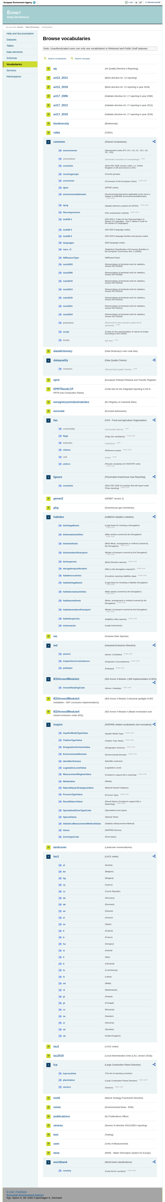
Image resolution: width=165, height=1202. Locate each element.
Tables (10, 45)
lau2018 (58, 1055)
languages (68, 242)
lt (63, 963)
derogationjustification (75, 568)
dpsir (65, 187)
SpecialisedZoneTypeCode (77, 810)
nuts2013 (67, 289)
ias (55, 636)
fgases (57, 476)
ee (64, 911)
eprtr (56, 379)
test (55, 1134)
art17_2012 (60, 105)
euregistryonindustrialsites (71, 402)
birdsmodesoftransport (75, 552)
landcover (60, 847)
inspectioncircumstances (76, 661)
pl (64, 996)
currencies (68, 180)
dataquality (60, 360)
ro (64, 1009)
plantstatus (69, 1080)
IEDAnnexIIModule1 (66, 678)
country (67, 1170)
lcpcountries (69, 1073)
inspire (57, 724)
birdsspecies (69, 561)
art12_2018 (60, 87)
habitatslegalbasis (72, 582)
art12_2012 (60, 77)
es (64, 924)
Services (11, 70)
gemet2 (58, 498)
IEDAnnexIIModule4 (66, 711)
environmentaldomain (74, 194)
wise (56, 1152)
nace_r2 (67, 249)
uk (64, 1036)
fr (63, 937)
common (59, 141)
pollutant (67, 668)
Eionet (20, 27)
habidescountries (72, 575)
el (64, 917)
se (64, 1016)
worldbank (60, 1162)
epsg (65, 205)
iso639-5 (67, 236)
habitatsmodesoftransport (77, 609)
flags (65, 436)
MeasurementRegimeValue (77, 774)
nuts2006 (67, 272)
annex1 (67, 654)
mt (64, 983)
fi (63, 931)
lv (64, 976)
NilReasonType (71, 257)
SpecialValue (69, 817)
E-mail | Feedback (17, 1191)
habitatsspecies (71, 618)
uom (56, 1143)
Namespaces (13, 76)
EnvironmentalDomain (75, 754)
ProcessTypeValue (72, 794)
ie (64, 950)
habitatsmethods (72, 600)
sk (64, 1029)
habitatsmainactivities (74, 591)
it (63, 957)
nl (64, 990)
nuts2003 (67, 264)
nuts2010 (67, 281)
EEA (21, 2)
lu (64, 970)
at (64, 865)
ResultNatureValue (73, 801)
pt (64, 1003)
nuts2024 (67, 314)
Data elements (14, 52)
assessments (70, 150)
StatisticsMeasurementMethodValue (82, 823)
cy (64, 885)
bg (64, 878)
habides (58, 516)
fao (55, 420)
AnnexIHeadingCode (74, 687)
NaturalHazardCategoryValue (78, 787)
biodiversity (61, 123)
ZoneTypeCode (71, 837)
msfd (56, 1097)
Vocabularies (14, 64)
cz (64, 891)
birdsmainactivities (73, 534)
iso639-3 (67, 229)
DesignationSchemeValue (76, 747)
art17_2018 (60, 114)
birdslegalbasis (71, 525)
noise (57, 1107)
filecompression (71, 212)
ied (55, 645)
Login (130, 2)
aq (55, 68)
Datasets (11, 39)
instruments (69, 625)
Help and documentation (20, 33)
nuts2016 (67, 297)
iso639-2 (67, 219)
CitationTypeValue (72, 740)
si (64, 1023)
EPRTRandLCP (63, 389)
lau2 (56, 1046)
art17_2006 (60, 96)
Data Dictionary (32, 27)
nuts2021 (67, 306)
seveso (58, 1125)
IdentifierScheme (72, 761)
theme (66, 830)
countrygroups (71, 174)
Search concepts (82, 59)
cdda (56, 132)
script (66, 331)
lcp (55, 1064)
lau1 (56, 856)
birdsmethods (70, 543)
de (64, 898)
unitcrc (66, 464)
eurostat (58, 411)
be (64, 871)
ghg (55, 507)
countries (68, 165)
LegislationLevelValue (74, 768)
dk (64, 904)
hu (64, 944)
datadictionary (62, 351)
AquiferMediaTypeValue (75, 733)
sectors (67, 1087)
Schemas (11, 58)
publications (61, 1116)
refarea (66, 450)
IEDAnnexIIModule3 (66, 698)
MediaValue (69, 781)
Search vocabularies (57, 59)
